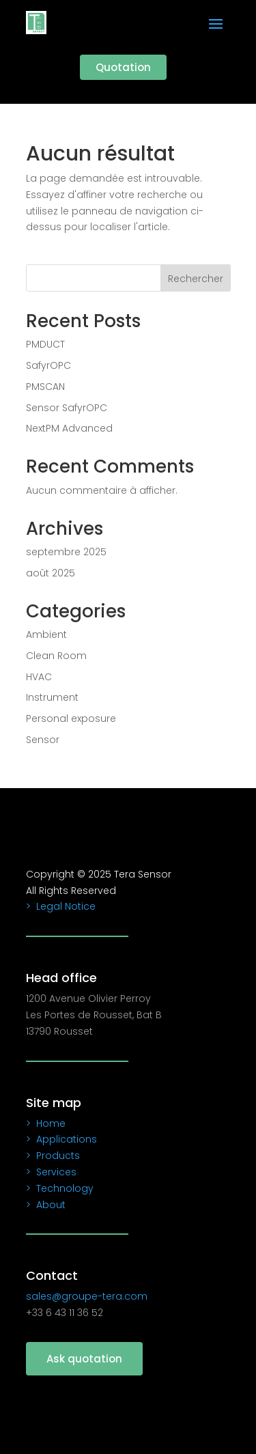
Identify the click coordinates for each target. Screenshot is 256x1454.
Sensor (42, 739)
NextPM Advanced (69, 428)
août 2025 (50, 573)
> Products (53, 1155)
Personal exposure (71, 718)
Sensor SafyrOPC (66, 408)
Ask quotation (84, 1359)
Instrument (52, 697)
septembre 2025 (66, 552)
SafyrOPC (48, 365)
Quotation (123, 67)
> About (46, 1205)
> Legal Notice (61, 906)
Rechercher (195, 278)
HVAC (39, 677)
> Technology (60, 1188)
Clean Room (56, 655)
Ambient (46, 634)
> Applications (61, 1139)
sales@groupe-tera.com (86, 1296)
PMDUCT (45, 344)
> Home (46, 1123)
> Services (51, 1172)
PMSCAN (45, 386)
